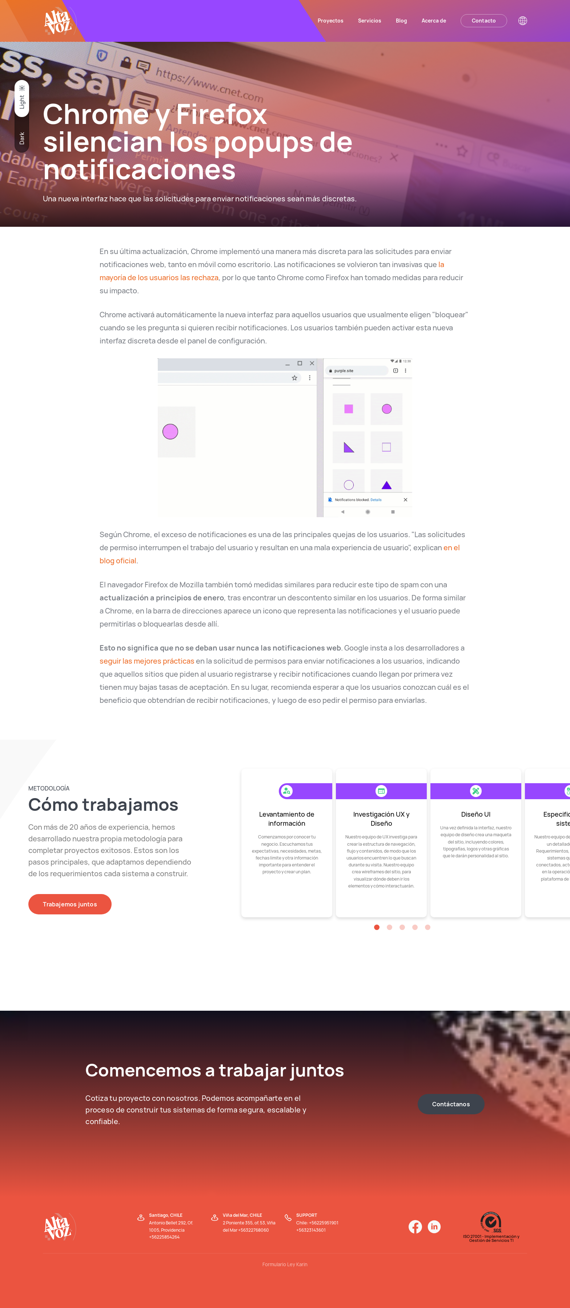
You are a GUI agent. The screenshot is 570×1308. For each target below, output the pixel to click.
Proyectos (331, 20)
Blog (401, 20)
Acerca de (434, 20)
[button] (377, 927)
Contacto (484, 20)
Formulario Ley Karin (285, 1264)
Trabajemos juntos (70, 904)
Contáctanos (451, 1104)
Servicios (369, 20)
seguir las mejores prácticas (147, 661)
